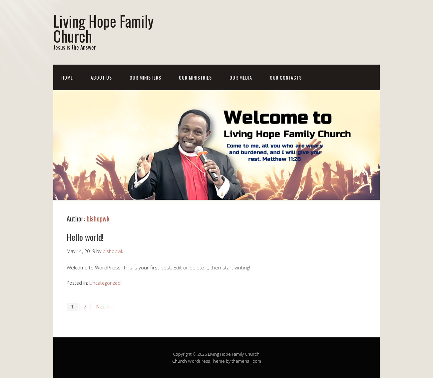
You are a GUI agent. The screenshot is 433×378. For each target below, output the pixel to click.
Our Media (240, 77)
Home (67, 77)
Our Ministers (145, 77)
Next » (103, 306)
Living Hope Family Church (103, 28)
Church (179, 361)
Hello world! (85, 236)
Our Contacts (286, 77)
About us (101, 77)
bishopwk (98, 218)
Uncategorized (105, 283)
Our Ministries (195, 77)
